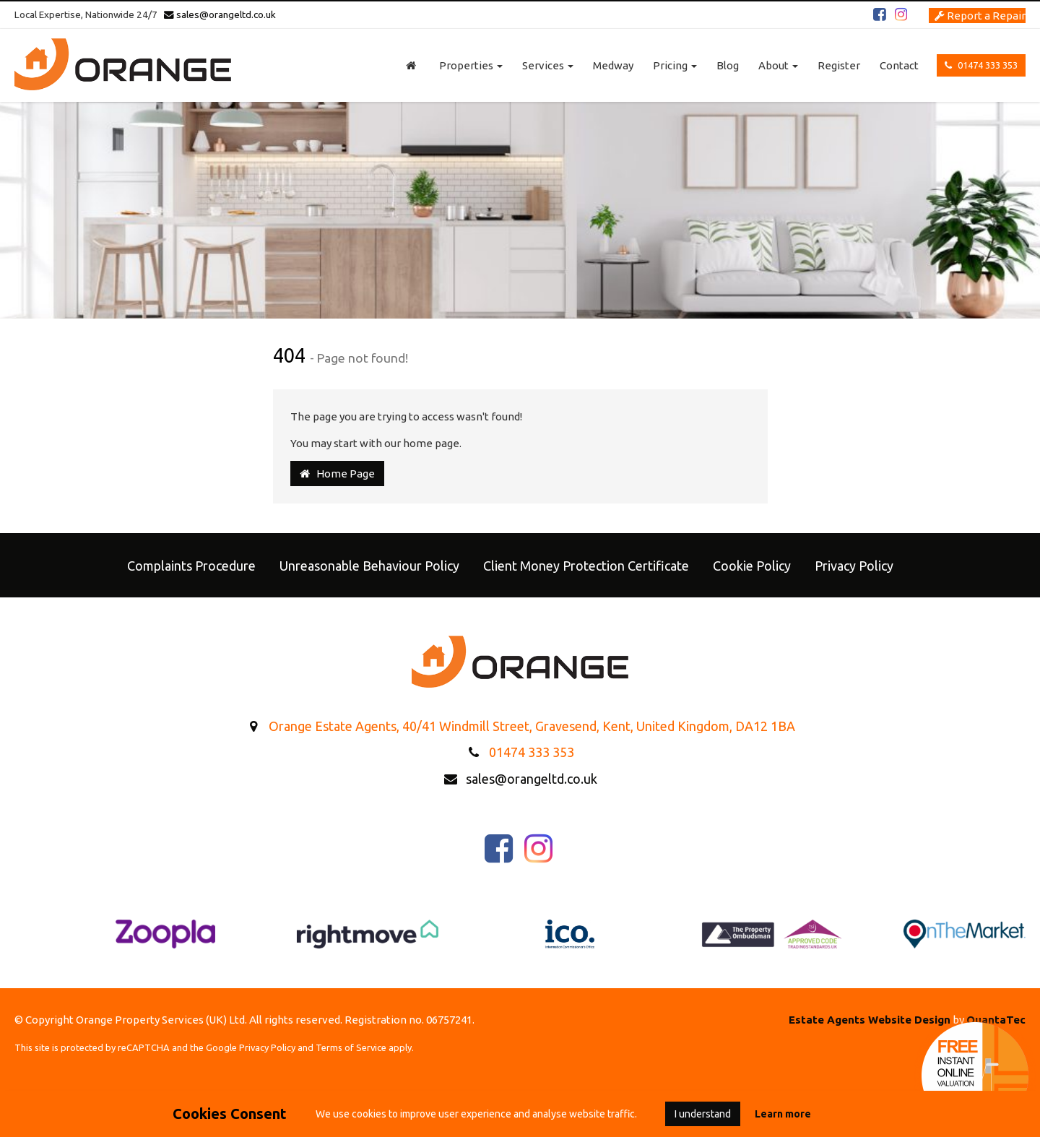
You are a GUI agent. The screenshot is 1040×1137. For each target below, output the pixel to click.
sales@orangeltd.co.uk (220, 14)
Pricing (675, 65)
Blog (727, 65)
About (778, 65)
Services (547, 65)
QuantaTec (996, 1019)
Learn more (783, 1114)
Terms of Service (351, 1047)
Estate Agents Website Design (869, 1019)
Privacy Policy (854, 565)
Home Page (337, 473)
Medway (613, 65)
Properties (471, 65)
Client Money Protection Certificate (586, 565)
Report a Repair (980, 15)
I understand (703, 1114)
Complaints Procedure (191, 565)
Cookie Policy (752, 565)
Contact (899, 65)
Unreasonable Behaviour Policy (369, 565)
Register (839, 65)
